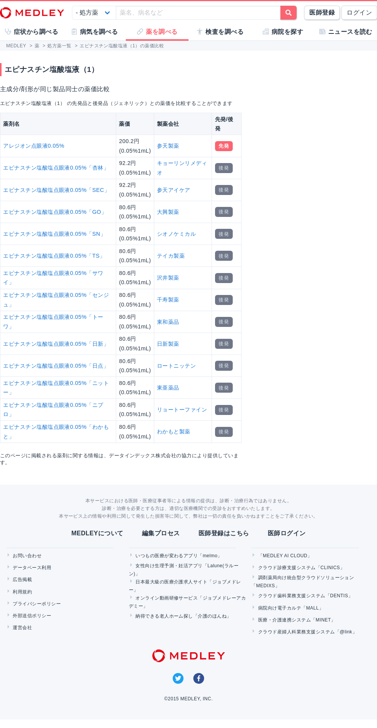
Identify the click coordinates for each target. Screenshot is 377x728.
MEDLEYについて (97, 533)
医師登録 (322, 12)
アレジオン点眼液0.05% (33, 146)
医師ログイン (287, 533)
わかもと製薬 (173, 431)
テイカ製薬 (171, 256)
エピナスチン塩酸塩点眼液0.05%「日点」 (56, 366)
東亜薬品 (168, 388)
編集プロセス (161, 533)
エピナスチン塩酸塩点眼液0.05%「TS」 (54, 256)
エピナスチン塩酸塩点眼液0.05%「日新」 (56, 344)
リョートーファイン (182, 409)
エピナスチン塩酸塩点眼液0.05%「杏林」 (56, 168)
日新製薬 (168, 344)
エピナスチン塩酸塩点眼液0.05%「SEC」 (56, 190)
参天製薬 (168, 146)
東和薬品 (168, 322)
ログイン (359, 12)
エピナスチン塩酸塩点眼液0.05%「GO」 (55, 212)
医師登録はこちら (224, 533)
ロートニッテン (176, 366)
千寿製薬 (168, 300)
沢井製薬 (168, 278)
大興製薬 (168, 212)
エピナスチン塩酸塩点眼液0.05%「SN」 (54, 234)
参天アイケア (173, 190)
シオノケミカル (176, 234)
